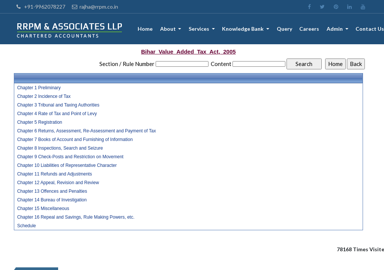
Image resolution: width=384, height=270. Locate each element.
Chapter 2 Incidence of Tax (44, 96)
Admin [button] (335, 29)
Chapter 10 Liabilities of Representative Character (67, 165)
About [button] (169, 29)
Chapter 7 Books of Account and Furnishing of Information (75, 139)
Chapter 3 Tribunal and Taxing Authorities (58, 105)
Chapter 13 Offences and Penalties (52, 191)
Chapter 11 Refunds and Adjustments (54, 174)
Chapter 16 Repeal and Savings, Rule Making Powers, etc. (76, 217)
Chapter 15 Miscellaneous (43, 208)
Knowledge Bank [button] (244, 29)
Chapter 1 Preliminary (39, 87)
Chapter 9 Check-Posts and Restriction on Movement (70, 156)
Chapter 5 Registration (39, 122)
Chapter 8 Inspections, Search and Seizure (60, 148)
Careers (310, 29)
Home (145, 29)
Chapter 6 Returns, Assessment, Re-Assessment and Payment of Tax (86, 131)
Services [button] (200, 29)
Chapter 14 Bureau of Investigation (52, 199)
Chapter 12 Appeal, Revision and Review (58, 182)
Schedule (26, 225)
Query (284, 29)
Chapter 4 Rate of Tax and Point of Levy (57, 113)
